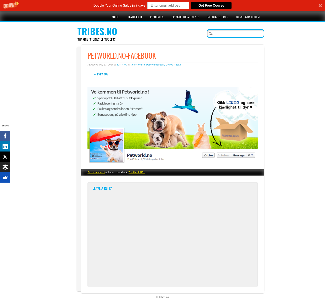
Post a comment (96, 172)
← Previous (101, 74)
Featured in (135, 17)
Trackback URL (137, 172)
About (116, 17)
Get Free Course (211, 5)
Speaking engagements (185, 17)
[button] (162, 5)
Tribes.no (97, 31)
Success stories (217, 17)
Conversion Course (248, 17)
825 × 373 (122, 64)
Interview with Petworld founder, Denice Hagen (156, 64)
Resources (156, 17)
